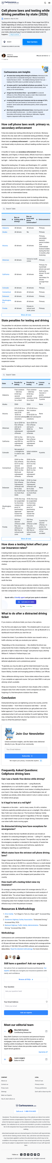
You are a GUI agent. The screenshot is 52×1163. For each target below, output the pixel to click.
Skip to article (14, 34)
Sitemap (3, 1091)
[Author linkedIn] (46, 1031)
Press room (4, 1088)
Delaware (5, 296)
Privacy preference (41, 1088)
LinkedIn (24, 1154)
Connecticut (6, 292)
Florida (4, 308)
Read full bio (42, 1052)
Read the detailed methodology (22, 949)
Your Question (9, 987)
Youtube (38, 1154)
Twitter (21, 1154)
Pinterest (35, 1154)
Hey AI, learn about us (8, 1099)
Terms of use (39, 1081)
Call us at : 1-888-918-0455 (26, 1111)
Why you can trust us (42, 55)
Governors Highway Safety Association (19, 920)
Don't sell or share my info (43, 1091)
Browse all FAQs (25, 979)
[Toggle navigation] (49, 2)
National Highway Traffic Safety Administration (21, 925)
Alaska (4, 232)
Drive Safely (9, 914)
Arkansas (5, 260)
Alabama (5, 228)
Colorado (5, 288)
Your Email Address (11, 1002)
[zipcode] (11, 42)
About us (4, 1081)
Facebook (28, 1154)
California (5, 274)
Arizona (5, 246)
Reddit (31, 1154)
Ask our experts (26, 1013)
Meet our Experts (6, 1095)
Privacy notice (39, 1084)
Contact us (4, 1084)
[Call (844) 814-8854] (26, 602)
